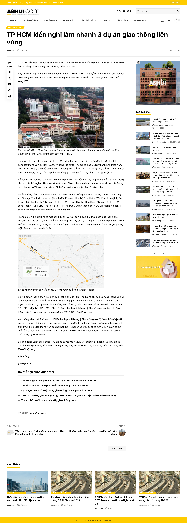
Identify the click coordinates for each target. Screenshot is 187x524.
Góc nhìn (157, 210)
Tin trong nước (15, 27)
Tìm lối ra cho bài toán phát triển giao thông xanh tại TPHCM (55, 386)
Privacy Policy (43, 3)
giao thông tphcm (37, 414)
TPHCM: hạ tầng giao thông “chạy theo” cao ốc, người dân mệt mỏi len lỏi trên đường (69, 396)
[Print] (10, 100)
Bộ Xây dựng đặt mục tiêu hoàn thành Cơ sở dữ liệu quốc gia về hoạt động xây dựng (165, 136)
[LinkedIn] (131, 11)
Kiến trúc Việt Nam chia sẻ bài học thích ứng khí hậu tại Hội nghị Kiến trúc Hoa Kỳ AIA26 (165, 162)
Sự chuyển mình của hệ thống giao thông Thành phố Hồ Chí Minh (58, 391)
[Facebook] (117, 11)
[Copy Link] (10, 93)
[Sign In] (162, 20)
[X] (120, 11)
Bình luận (114, 449)
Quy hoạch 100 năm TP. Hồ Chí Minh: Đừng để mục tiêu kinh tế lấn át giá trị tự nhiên (165, 176)
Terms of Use (60, 3)
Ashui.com (11, 51)
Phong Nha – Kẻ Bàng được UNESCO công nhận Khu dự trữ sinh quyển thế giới (165, 229)
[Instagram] (127, 11)
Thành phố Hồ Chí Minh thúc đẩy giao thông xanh (49, 401)
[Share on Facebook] (10, 73)
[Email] (10, 86)
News (156, 247)
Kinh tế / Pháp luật (17, 493)
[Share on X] (10, 80)
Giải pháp (158, 154)
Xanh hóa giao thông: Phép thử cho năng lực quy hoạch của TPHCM (59, 381)
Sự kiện (157, 168)
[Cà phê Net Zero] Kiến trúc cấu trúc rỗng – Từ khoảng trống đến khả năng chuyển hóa (166, 189)
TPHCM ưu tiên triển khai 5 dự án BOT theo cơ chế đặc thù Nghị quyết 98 (115, 501)
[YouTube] (124, 11)
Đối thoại (157, 182)
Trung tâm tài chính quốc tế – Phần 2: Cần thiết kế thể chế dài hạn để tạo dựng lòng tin (165, 203)
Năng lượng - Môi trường (163, 126)
